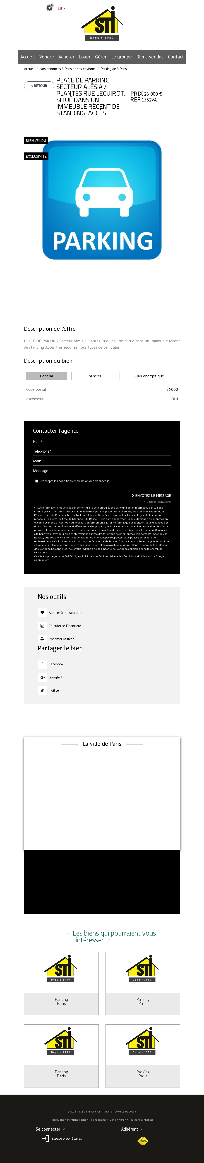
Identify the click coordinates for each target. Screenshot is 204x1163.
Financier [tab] (93, 376)
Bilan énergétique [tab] (148, 376)
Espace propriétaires (61, 1138)
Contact (176, 57)
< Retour (39, 85)
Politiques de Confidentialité (99, 556)
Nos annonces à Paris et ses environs (68, 68)
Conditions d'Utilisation (137, 556)
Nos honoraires (97, 1119)
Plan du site (57, 1119)
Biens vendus (149, 57)
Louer (85, 57)
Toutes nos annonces (141, 1119)
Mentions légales (76, 1119)
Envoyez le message (151, 495)
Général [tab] (46, 376)
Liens (113, 1119)
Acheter (66, 57)
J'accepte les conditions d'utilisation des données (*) (75, 481)
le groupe (121, 57)
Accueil (27, 57)
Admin (122, 1119)
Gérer (101, 57)
